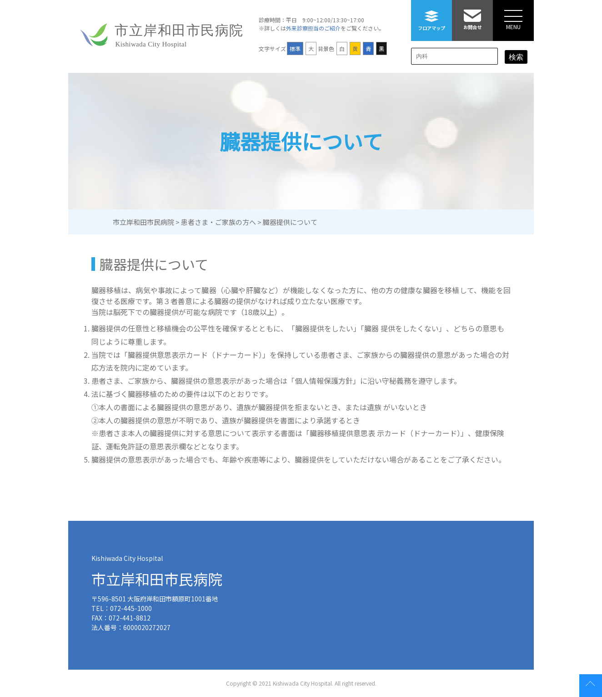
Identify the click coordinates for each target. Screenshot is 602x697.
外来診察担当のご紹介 (313, 28)
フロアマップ (431, 15)
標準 (295, 48)
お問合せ (472, 15)
